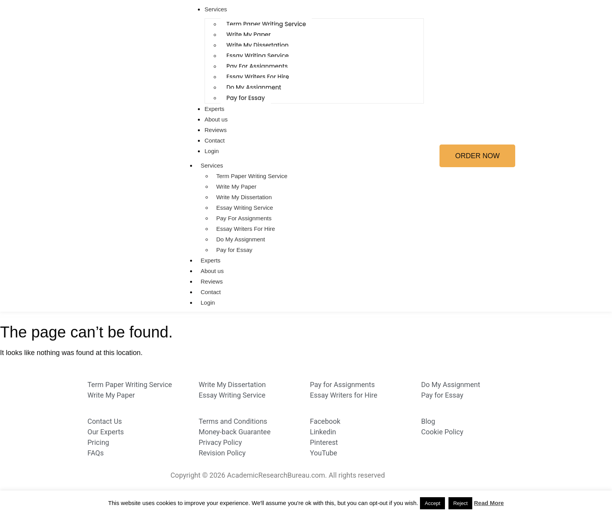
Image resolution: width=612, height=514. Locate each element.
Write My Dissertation (257, 45)
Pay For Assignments (257, 66)
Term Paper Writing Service (266, 24)
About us (216, 119)
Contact (215, 140)
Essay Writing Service (257, 56)
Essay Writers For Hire (257, 77)
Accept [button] (432, 503)
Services (216, 9)
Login (212, 151)
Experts (214, 108)
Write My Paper (248, 34)
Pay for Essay (245, 98)
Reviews (216, 130)
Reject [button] (460, 503)
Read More (489, 503)
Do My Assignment (253, 87)
